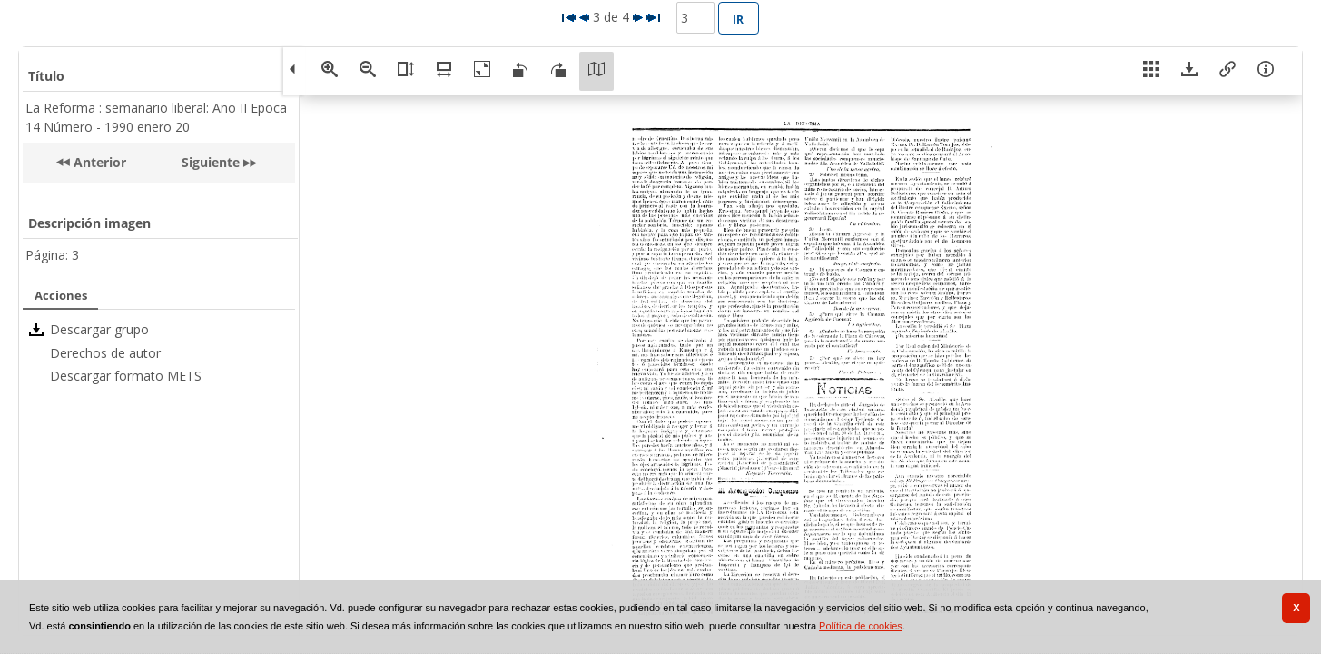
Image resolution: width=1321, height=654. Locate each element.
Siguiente (210, 162)
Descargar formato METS (126, 375)
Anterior (98, 162)
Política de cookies (860, 625)
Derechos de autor (105, 353)
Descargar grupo (99, 329)
